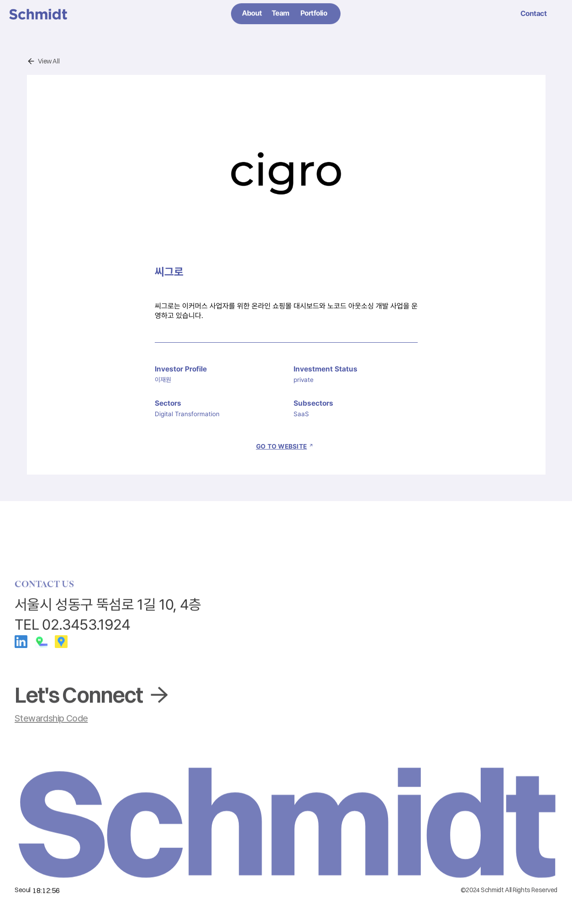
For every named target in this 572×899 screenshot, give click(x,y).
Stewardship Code (51, 718)
